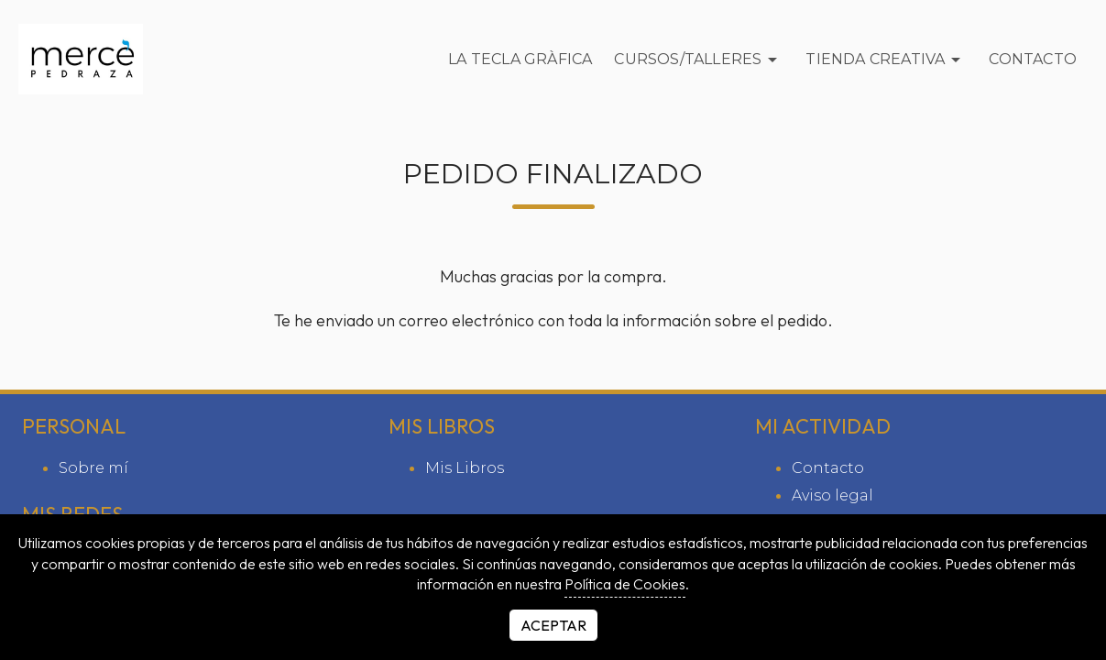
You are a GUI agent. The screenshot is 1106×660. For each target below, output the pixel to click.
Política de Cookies (624, 584)
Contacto (1033, 59)
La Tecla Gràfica (520, 59)
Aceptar (553, 625)
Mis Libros (464, 468)
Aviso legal (832, 495)
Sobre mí (93, 468)
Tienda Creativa (886, 60)
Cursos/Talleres (698, 60)
